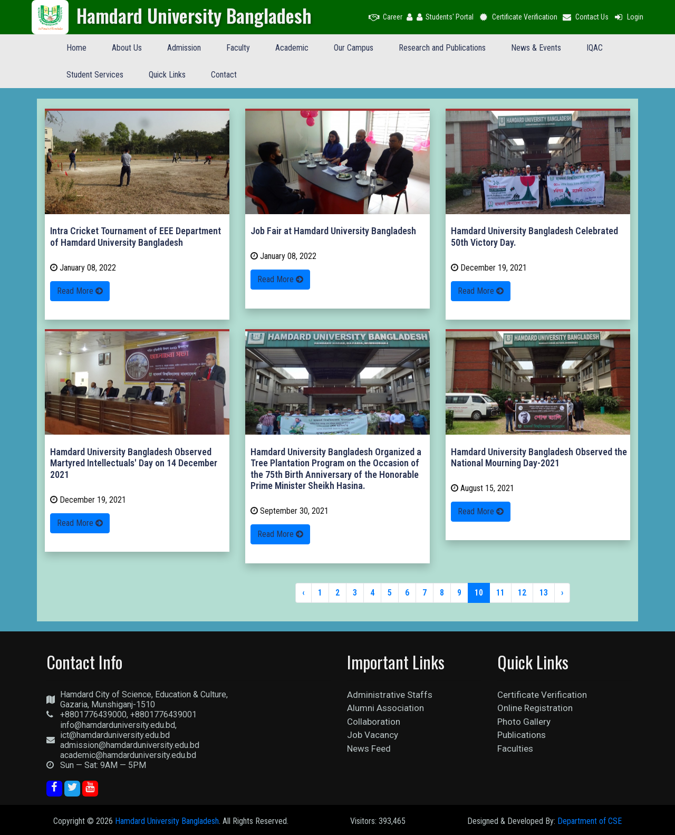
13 (543, 593)
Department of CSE (589, 821)
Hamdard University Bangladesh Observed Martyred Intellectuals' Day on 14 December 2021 (133, 463)
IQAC (594, 48)
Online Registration (535, 708)
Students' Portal (445, 17)
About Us (127, 48)
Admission (184, 48)
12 (522, 593)
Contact (224, 75)
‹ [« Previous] (303, 593)
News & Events (536, 48)
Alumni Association (385, 708)
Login (628, 17)
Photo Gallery (524, 721)
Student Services (94, 75)
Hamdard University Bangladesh (167, 821)
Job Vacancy (372, 735)
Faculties (515, 748)
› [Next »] (562, 593)
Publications (521, 735)
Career (385, 17)
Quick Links (167, 75)
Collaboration (373, 721)
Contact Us (585, 17)
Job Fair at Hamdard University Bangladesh (333, 230)
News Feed (369, 748)
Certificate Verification (517, 17)
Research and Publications (442, 48)
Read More (80, 291)
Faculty (238, 48)
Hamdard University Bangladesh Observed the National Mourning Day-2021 (539, 457)
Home (76, 48)
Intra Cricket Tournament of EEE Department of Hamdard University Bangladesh (135, 236)
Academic (291, 48)
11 (500, 593)
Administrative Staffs (389, 694)
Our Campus (353, 48)
